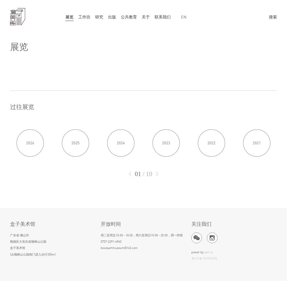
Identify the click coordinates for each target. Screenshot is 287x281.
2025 (75, 161)
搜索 (273, 17)
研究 (99, 17)
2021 (257, 161)
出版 (112, 17)
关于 (146, 17)
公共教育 (129, 17)
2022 (211, 161)
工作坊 (84, 17)
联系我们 (163, 17)
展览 (69, 17)
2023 (166, 161)
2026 (30, 161)
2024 (121, 161)
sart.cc (208, 252)
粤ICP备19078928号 (204, 259)
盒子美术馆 (17, 17)
